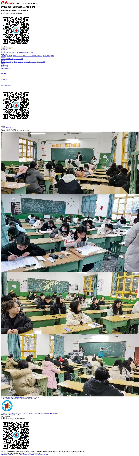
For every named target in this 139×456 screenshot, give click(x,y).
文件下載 (20, 59)
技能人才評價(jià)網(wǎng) (54, 451)
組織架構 (21, 52)
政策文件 (3, 57)
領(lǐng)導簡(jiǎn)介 (13, 52)
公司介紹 (3, 51)
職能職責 (25, 52)
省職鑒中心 (23, 451)
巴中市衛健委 (36, 451)
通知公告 (3, 62)
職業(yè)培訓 (4, 54)
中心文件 (3, 59)
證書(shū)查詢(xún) (5, 68)
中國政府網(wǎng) (11, 451)
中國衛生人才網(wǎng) (67, 451)
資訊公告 (3, 60)
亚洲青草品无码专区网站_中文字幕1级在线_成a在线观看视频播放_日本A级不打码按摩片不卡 (24, 454)
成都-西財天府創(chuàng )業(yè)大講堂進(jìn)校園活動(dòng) (20, 398)
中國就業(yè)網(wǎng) (78, 451)
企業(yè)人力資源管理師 (31, 56)
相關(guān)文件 (14, 59)
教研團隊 (30, 52)
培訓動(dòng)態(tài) (22, 62)
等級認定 (7, 59)
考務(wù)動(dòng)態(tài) (11, 62)
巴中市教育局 (43, 451)
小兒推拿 (40, 56)
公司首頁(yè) (4, 49)
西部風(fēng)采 (9, 127)
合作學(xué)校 (4, 65)
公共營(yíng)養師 (20, 56)
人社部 (18, 451)
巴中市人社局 (29, 451)
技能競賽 (42, 62)
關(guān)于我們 (4, 52)
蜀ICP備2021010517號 (34, 453)
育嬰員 (14, 56)
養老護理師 (9, 56)
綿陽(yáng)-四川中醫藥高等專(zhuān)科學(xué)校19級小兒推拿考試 (22, 397)
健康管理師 (3, 56)
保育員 (52, 56)
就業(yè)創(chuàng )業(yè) (33, 62)
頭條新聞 (3, 63)
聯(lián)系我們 (4, 66)
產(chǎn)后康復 (46, 56)
